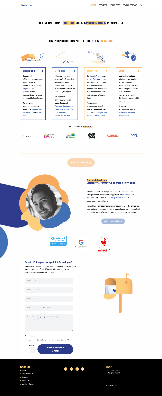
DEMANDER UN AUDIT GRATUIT (55, 349)
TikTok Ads (65, 116)
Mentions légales (28, 384)
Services (103, 6)
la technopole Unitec (115, 198)
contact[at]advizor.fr (113, 373)
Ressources (115, 6)
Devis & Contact (130, 6)
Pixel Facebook (95, 79)
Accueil (93, 6)
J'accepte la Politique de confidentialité (47, 340)
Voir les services (79, 162)
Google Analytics (96, 76)
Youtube (26, 92)
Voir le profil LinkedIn (113, 221)
